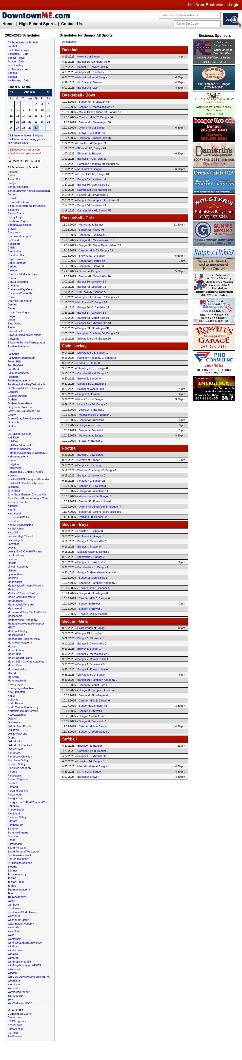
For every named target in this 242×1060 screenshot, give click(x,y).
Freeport (13, 376)
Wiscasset (14, 969)
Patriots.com (15, 1028)
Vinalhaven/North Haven (22, 912)
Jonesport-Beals (17, 502)
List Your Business (205, 5)
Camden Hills (16, 255)
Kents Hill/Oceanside (20, 524)
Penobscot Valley (18, 760)
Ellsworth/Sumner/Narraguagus (26, 342)
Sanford (12, 820)
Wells (11, 934)
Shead (12, 839)
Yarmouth (13, 988)
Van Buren (14, 904)
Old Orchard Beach (19, 726)
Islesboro (13, 486)
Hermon (12, 460)
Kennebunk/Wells (18, 517)
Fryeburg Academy (19, 380)
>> (48, 91)
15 (29, 115)
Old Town (13, 729)
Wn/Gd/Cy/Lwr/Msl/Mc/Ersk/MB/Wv (29, 976)
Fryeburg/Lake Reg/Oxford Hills (27, 384)
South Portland (17, 847)
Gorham (13, 399)
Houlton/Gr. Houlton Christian (25, 483)
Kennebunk (14, 513)
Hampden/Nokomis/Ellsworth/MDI (28, 452)
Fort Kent (13, 369)
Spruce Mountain (18, 858)
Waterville (14, 927)
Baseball (13, 72)
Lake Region (15, 540)
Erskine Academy (18, 346)
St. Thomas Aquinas (20, 862)
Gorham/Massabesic (20, 403)
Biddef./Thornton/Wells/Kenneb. (27, 205)
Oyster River (15, 748)
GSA (10, 429)
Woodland (14, 980)
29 (29, 127)
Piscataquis (14, 775)
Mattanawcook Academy (22, 619)
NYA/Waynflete (17, 714)
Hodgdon (13, 464)
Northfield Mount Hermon (23, 710)
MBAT (11, 627)
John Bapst (14, 490)
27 (17, 127)
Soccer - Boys (16, 57)
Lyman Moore (16, 574)
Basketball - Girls (18, 53)
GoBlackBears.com (19, 1013)
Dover (11, 319)
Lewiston (13, 559)
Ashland (13, 171)
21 (23, 121)
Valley (11, 900)
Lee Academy (16, 555)
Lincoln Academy (18, 566)
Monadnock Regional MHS (24, 638)
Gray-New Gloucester (21, 407)
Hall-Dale (13, 441)
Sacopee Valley (17, 817)
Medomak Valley (18, 631)
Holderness (14, 467)
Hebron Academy (18, 456)
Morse (11, 646)
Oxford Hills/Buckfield (21, 745)
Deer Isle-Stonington (20, 300)
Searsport (14, 836)
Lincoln (12, 562)
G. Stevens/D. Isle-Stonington (25, 388)
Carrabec (13, 270)
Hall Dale (13, 437)
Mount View (15, 665)
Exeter (12, 350)
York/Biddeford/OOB (20, 1003)
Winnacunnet (15, 950)
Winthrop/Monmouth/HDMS (24, 965)
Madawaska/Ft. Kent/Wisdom (25, 585)
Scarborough (15, 824)
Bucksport (14, 243)
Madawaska (15, 581)
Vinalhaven (14, 908)
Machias (13, 577)
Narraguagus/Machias (21, 688)
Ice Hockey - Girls (18, 80)
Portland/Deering (18, 790)
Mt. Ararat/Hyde (17, 680)
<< (11, 91)
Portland (13, 786)
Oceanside (14, 722)
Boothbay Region (18, 221)
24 (42, 121)
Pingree (12, 771)
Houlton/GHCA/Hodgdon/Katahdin (28, 479)
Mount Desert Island (20, 657)
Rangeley (13, 805)
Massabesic (15, 615)
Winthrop (13, 957)
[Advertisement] (215, 476)
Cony (11, 297)
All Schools (69, 41)
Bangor (12, 183)
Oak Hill (12, 718)
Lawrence (14, 543)
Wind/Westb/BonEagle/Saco (25, 942)
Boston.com (15, 1017)
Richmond (14, 813)
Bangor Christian (18, 186)
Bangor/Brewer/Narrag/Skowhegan (29, 190)
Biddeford (13, 209)
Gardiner (13, 391)
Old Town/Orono (17, 733)
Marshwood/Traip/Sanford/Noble (27, 612)
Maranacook (15, 600)
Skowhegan (15, 843)
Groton (12, 426)
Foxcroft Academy (18, 372)
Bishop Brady (16, 213)
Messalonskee (16, 634)
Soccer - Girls (16, 61)
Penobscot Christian (20, 756)
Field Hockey (15, 65)
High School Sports (37, 24)
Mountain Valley (17, 669)
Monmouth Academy (20, 642)
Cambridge (14, 251)
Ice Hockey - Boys (19, 69)
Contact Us (71, 24)
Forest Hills (14, 361)
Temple (12, 885)
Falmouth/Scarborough (21, 357)
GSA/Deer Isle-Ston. (20, 433)
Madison (13, 589)
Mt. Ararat (14, 676)
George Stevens (17, 395)
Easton (12, 327)
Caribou (12, 266)
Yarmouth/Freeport (19, 991)
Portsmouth (14, 794)
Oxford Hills (15, 741)
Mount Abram (16, 650)
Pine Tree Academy (19, 767)
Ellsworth (13, 338)
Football (12, 46)
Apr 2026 (29, 91)
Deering (12, 304)
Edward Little (15, 331)
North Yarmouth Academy (23, 707)
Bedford (12, 194)
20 (17, 121)
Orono (11, 737)
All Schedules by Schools (23, 42)
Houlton (12, 475)
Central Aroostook (18, 281)
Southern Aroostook (20, 855)
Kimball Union (16, 528)
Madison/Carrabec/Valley (23, 593)
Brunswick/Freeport (19, 236)
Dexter (12, 308)
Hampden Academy (19, 448)
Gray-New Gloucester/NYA (24, 410)
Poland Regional (18, 779)
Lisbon (12, 570)
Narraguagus (15, 684)
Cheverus (13, 285)
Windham (13, 946)
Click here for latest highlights (25, 135)
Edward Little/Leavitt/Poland (24, 334)
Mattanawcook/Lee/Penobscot (26, 623)
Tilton (11, 893)
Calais (11, 247)
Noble (11, 695)
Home (7, 24)
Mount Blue (14, 653)
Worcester (14, 984)
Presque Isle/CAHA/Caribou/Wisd (28, 802)
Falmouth (13, 353)
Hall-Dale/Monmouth (20, 445)
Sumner (12, 870)
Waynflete (14, 931)
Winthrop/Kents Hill (19, 961)
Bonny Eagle (15, 217)
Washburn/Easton (18, 919)
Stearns (12, 866)
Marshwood (15, 608)
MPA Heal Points (18, 142)
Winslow (13, 953)
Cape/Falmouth (17, 262)
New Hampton (16, 691)
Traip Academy (17, 896)
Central (12, 278)
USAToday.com (17, 1021)
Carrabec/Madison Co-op (23, 274)
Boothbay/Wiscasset (20, 224)
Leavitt (12, 547)
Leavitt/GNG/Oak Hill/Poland (25, 551)
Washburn (14, 915)
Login (234, 5)
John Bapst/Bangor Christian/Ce (27, 494)
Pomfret (12, 783)
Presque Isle (15, 798)
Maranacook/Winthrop (21, 604)
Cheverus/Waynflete (20, 289)
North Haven (15, 703)
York (10, 999)
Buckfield (13, 240)
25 (48, 121)
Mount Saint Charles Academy (26, 661)
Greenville (14, 422)
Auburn (12, 175)
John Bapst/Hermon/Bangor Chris (28, 498)
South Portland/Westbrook (23, 851)
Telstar (12, 877)
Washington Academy (21, 923)
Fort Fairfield (15, 365)
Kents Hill (13, 521)
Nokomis (13, 699)
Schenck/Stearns (18, 832)
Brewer (12, 228)
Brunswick (14, 232)
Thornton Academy (19, 889)
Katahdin (13, 505)
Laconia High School (20, 536)
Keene (12, 509)
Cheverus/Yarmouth (20, 293)
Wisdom (13, 972)
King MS (13, 532)
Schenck (13, 828)
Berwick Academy (18, 202)
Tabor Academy (17, 874)
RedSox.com (15, 1036)
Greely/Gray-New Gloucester (25, 418)
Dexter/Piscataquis (19, 312)
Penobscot (14, 752)
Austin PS (14, 179)
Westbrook (14, 938)
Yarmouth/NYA (16, 995)
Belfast (12, 198)
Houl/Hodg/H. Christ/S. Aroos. (26, 471)
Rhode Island (16, 809)
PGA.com (13, 1032)
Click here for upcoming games (26, 139)
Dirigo (11, 316)
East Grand (14, 323)
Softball (12, 76)
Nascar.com (15, 1024)
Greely (12, 414)
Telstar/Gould (16, 881)
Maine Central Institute (21, 596)
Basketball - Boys (18, 50)
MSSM (12, 672)
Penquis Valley (16, 764)
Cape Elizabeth (17, 259)
